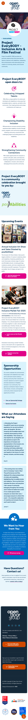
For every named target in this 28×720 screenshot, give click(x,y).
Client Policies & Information (10, 637)
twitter (12, 625)
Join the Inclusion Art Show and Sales (14, 276)
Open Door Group (15, 6)
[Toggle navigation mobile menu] (25, 2)
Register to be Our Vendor (13, 353)
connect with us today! (16, 581)
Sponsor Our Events (11, 403)
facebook (8, 625)
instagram (15, 625)
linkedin (19, 625)
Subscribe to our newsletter (13, 666)
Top (24, 717)
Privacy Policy (12, 635)
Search (3, 3)
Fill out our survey (15, 553)
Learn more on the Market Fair (14, 334)
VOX (16, 686)
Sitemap (4, 635)
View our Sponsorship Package (14, 400)
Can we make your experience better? (13, 644)
